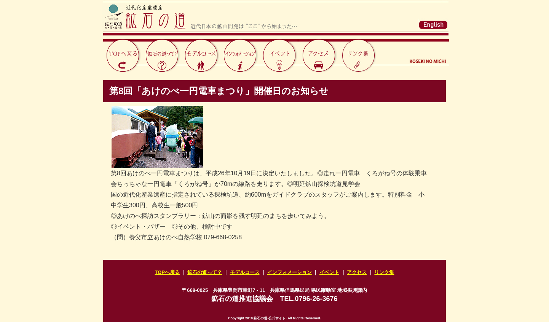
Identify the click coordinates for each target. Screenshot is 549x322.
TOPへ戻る (167, 272)
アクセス (357, 272)
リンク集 (384, 272)
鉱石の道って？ (204, 272)
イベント (329, 272)
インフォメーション (289, 272)
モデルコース (245, 272)
